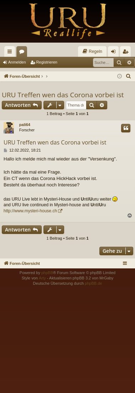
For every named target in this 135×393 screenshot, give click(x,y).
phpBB (47, 273)
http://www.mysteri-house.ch (30, 210)
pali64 (24, 124)
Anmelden (17, 62)
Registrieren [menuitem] (127, 53)
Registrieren (46, 62)
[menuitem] (92, 51)
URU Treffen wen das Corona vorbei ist (63, 94)
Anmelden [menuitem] (115, 53)
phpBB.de (93, 283)
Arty (42, 278)
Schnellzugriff (11, 53)
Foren (23, 53)
